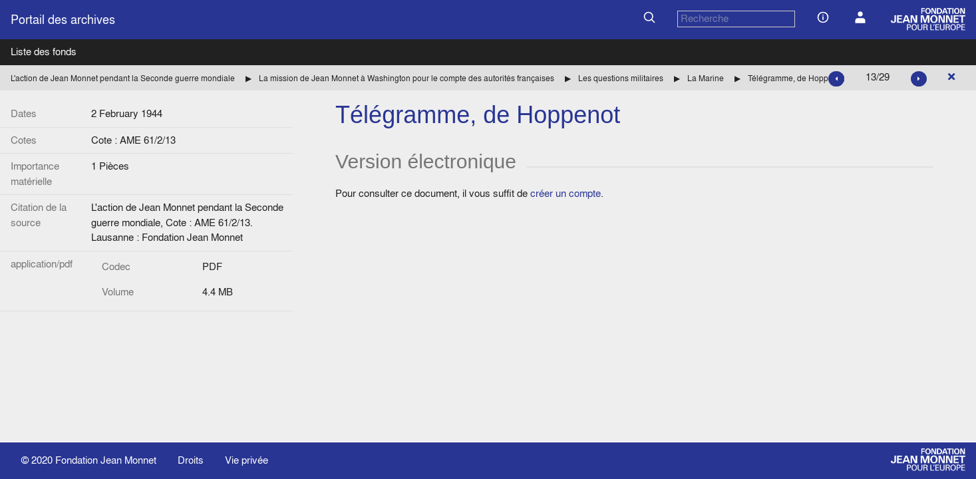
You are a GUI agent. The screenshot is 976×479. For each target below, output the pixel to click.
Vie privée (246, 460)
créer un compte (565, 193)
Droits (191, 460)
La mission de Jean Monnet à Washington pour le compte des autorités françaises (406, 78)
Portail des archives (63, 19)
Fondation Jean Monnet (105, 460)
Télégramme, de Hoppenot (796, 78)
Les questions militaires (620, 78)
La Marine (705, 78)
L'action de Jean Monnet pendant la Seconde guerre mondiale (123, 78)
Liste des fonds (44, 52)
